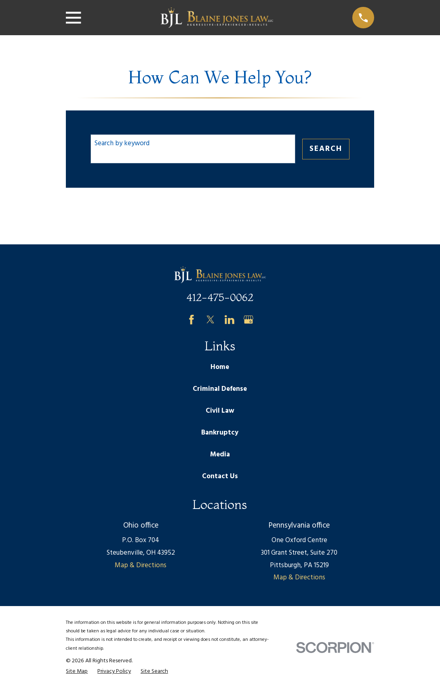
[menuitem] (77, 671)
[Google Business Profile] (248, 319)
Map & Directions (140, 565)
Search (325, 149)
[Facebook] (191, 319)
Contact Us (220, 476)
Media (220, 454)
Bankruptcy (219, 432)
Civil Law (220, 410)
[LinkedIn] (229, 319)
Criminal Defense (220, 389)
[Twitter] (210, 319)
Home (220, 367)
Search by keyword (122, 143)
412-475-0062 (219, 297)
